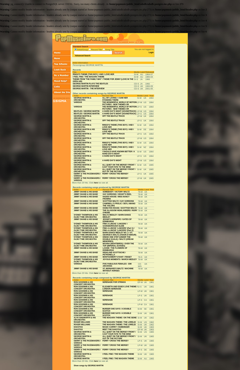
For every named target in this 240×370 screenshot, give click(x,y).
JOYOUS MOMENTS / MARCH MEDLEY (120, 259)
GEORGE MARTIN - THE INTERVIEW (88, 88)
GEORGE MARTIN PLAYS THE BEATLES (90, 84)
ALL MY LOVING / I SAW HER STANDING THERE (115, 99)
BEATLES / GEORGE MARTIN (86, 111)
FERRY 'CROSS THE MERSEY (115, 174)
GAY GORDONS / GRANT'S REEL (117, 194)
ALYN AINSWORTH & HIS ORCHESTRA (85, 319)
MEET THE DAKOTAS (112, 329)
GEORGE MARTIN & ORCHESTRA (82, 99)
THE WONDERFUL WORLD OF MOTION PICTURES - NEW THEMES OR (119, 103)
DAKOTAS (78, 327)
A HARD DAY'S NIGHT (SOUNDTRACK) (119, 111)
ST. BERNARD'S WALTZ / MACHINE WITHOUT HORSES (118, 270)
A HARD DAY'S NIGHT (111, 156)
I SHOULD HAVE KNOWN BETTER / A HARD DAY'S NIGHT (118, 153)
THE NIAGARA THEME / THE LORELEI (119, 322)
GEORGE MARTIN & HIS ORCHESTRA (84, 130)
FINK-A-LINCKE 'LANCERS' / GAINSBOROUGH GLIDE (115, 225)
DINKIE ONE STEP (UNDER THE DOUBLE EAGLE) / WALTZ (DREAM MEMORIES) (118, 239)
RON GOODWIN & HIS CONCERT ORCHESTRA (84, 283)
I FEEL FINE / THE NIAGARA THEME (88, 77)
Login (151, 52)
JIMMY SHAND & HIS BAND (86, 192)
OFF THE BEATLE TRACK (113, 116)
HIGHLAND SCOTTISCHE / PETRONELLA (114, 253)
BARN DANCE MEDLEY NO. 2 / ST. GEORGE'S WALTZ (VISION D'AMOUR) (119, 234)
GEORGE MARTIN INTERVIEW (86, 86)
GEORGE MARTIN (82, 358)
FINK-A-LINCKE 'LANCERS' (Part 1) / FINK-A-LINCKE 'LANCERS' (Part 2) (119, 229)
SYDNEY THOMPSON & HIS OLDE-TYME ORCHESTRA (86, 216)
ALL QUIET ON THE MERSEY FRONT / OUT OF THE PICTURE (118, 170)
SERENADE (108, 291)
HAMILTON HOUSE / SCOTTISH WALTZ (120, 208)
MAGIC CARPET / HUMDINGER (116, 327)
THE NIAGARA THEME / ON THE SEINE (120, 318)
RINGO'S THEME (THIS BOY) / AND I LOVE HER (93, 74)
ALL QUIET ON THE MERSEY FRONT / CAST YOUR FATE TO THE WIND (118, 166)
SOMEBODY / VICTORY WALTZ (116, 192)
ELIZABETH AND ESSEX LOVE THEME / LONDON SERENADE (120, 288)
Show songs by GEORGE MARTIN (88, 365)
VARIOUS (78, 102)
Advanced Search (82, 56)
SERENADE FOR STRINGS (114, 282)
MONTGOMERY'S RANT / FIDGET (117, 257)
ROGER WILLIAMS (82, 322)
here (96, 183)
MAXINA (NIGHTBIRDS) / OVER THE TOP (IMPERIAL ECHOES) (118, 245)
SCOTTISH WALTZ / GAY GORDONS (118, 201)
